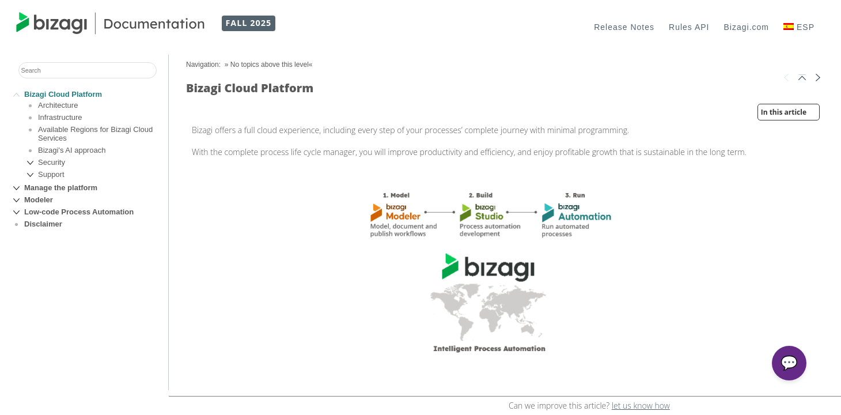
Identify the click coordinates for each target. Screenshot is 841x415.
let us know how (641, 405)
